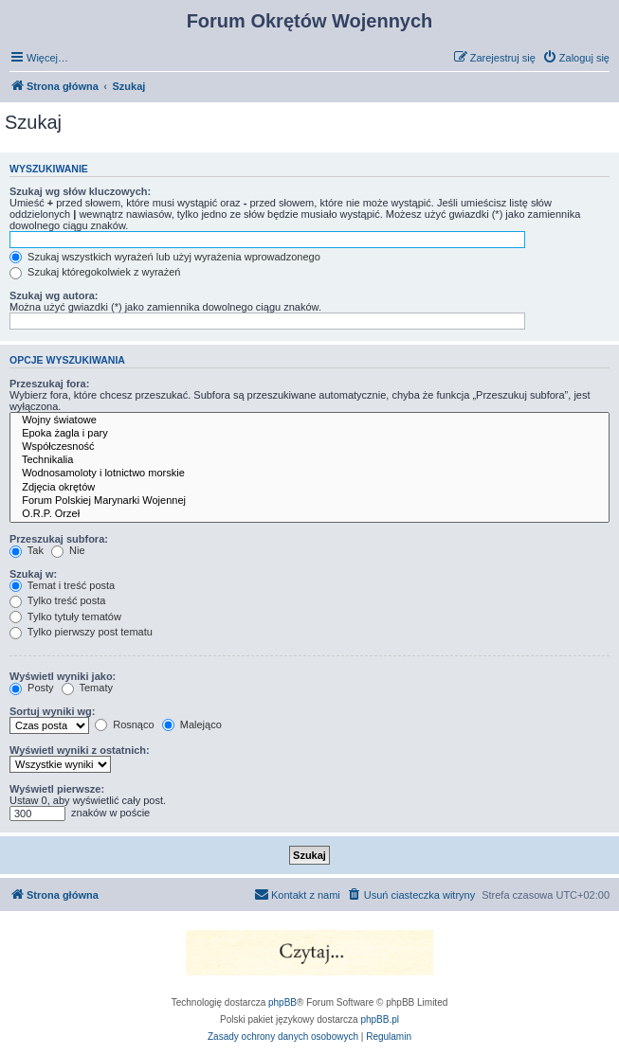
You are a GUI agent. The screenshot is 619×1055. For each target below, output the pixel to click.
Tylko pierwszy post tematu (81, 631)
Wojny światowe (309, 420)
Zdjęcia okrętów (309, 487)
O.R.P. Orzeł (309, 514)
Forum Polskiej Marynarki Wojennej (309, 501)
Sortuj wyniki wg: (52, 711)
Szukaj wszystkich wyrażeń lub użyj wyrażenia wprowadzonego (164, 256)
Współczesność (309, 447)
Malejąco (192, 724)
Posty (31, 687)
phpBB (282, 1002)
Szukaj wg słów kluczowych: (80, 191)
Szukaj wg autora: (54, 295)
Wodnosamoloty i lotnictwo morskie (309, 473)
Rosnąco (124, 724)
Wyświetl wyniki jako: (62, 676)
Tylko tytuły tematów (65, 616)
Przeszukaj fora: (49, 383)
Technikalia (309, 460)
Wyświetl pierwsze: (56, 789)
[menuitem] (576, 57)
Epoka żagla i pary (309, 433)
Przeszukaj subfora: (58, 539)
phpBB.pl (379, 1019)
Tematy (87, 687)
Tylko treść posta (57, 600)
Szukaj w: (33, 574)
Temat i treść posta (62, 585)
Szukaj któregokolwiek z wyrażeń (94, 271)
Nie (68, 550)
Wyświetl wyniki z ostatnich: (79, 750)
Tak (26, 550)
